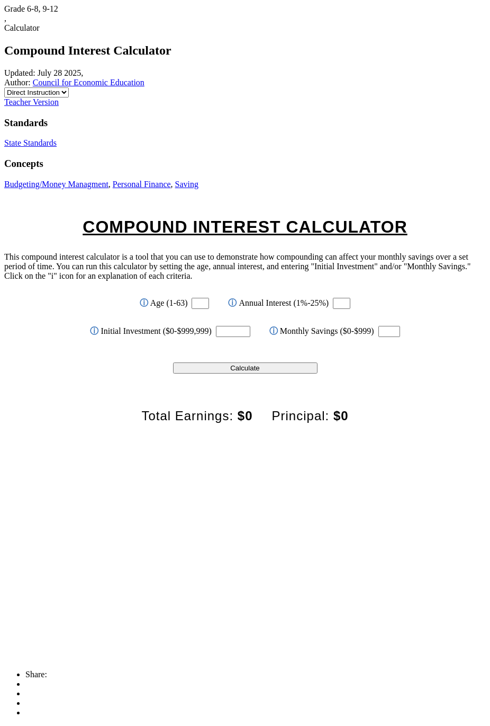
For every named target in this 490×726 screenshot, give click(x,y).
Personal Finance (142, 184)
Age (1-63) (164, 302)
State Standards (30, 142)
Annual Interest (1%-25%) (278, 302)
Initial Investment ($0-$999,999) (150, 330)
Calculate (245, 368)
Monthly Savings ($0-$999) (321, 330)
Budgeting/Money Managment (56, 184)
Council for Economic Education (88, 82)
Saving (186, 184)
